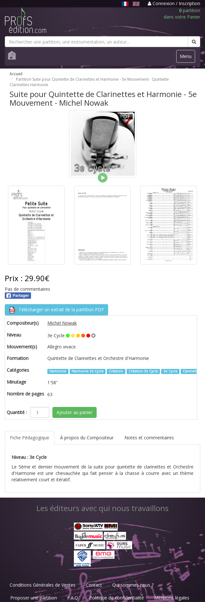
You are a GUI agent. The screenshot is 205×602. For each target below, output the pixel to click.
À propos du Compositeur (87, 438)
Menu (187, 58)
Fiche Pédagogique (29, 438)
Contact (94, 585)
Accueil (16, 74)
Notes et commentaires (149, 438)
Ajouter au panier (74, 412)
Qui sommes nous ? (133, 585)
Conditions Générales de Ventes (42, 585)
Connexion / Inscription (174, 3)
